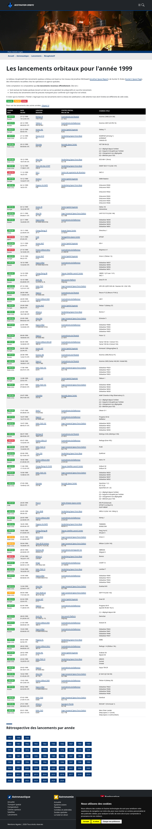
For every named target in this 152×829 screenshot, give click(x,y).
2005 (53, 768)
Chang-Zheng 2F (41, 230)
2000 (10, 768)
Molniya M (39, 117)
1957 (10, 738)
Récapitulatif (49, 56)
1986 (62, 756)
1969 (88, 744)
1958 (18, 738)
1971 (18, 750)
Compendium (13, 807)
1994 (45, 762)
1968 (79, 744)
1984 (45, 756)
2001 (18, 768)
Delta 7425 (39, 710)
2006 (62, 768)
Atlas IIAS (39, 159)
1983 (36, 756)
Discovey (39, 144)
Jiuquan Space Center (68, 230)
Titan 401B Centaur (42, 543)
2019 (88, 774)
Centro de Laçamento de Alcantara (73, 172)
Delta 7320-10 (40, 447)
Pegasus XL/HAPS (42, 185)
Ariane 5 (38, 179)
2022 (27, 780)
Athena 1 (39, 704)
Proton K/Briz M (41, 440)
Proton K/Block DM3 (43, 299)
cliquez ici (45, 105)
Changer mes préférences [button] (111, 821)
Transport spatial (14, 804)
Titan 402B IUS (41, 593)
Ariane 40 (39, 207)
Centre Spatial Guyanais (69, 129)
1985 (53, 756)
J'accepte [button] (86, 821)
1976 (62, 750)
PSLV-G (38, 503)
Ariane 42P (39, 348)
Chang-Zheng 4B (41, 273)
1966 (62, 744)
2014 (45, 774)
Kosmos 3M (40, 355)
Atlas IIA (38, 213)
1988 (79, 756)
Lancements (36, 56)
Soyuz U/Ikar (40, 263)
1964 (45, 744)
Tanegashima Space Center (70, 237)
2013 (36, 774)
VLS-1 (37, 172)
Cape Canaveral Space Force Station (73, 213)
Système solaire (60, 805)
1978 (79, 750)
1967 (71, 744)
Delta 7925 (39, 286)
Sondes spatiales (60, 812)
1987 (71, 756)
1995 (53, 762)
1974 (45, 750)
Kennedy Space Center (69, 144)
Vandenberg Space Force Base (71, 136)
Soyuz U (38, 293)
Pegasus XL (39, 640)
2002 (27, 768)
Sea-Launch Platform (68, 280)
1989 (88, 756)
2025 (53, 780)
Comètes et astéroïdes (63, 810)
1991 (18, 762)
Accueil (11, 56)
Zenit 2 (38, 410)
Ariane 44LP (40, 243)
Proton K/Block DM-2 (43, 250)
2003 (36, 768)
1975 (53, 750)
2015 (53, 774)
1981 (18, 756)
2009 (88, 768)
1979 (88, 750)
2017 (71, 774)
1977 (71, 750)
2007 (71, 768)
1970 (10, 750)
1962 (27, 744)
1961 (18, 744)
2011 (18, 774)
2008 (79, 768)
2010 (10, 774)
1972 (27, 750)
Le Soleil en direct (61, 815)
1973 (36, 750)
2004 (45, 768)
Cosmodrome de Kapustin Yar (71, 550)
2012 (27, 774)
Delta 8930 (39, 537)
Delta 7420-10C (41, 368)
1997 (71, 762)
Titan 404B (39, 511)
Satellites (11, 812)
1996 (62, 762)
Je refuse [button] (96, 821)
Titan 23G (39, 453)
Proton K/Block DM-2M (43, 342)
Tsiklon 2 (39, 123)
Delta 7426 (39, 697)
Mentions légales (14, 824)
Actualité (11, 802)
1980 (10, 756)
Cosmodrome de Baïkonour (70, 123)
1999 (88, 762)
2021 (18, 780)
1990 (10, 762)
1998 (79, 762)
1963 (36, 744)
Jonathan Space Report (99, 79)
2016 (62, 774)
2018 (79, 774)
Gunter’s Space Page (133, 79)
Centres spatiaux (14, 809)
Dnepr (38, 563)
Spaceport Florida (67, 704)
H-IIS (37, 237)
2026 (62, 780)
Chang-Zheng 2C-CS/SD (44, 466)
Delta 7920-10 (40, 569)
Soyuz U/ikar (40, 220)
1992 (27, 762)
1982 (27, 756)
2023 (36, 780)
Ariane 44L (39, 129)
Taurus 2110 (40, 136)
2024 (45, 780)
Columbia (39, 395)
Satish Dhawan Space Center (71, 503)
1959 (27, 738)
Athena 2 (39, 312)
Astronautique (23, 56)
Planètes (57, 807)
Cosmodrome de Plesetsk (70, 117)
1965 (53, 744)
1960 (10, 744)
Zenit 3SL (39, 280)
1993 (36, 762)
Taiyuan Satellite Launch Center (72, 273)
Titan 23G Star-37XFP (43, 166)
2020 (10, 780)
